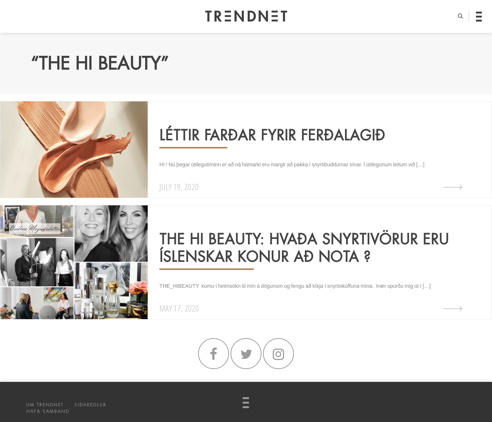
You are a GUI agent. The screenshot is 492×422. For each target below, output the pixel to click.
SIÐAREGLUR (90, 405)
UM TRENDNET (44, 405)
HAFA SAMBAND (47, 411)
